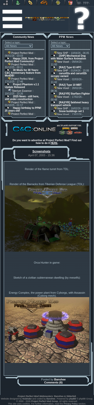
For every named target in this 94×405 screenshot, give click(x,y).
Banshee (60, 379)
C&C (19, 3)
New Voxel (61, 61)
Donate (71, 3)
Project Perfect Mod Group (44, 401)
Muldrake (27, 398)
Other (58, 3)
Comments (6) (53, 382)
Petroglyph (44, 3)
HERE (54, 143)
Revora (6, 3)
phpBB (72, 398)
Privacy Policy (71, 403)
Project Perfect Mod (20, 53)
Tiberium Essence (20, 91)
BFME (31, 3)
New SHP (61, 53)
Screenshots (41, 151)
